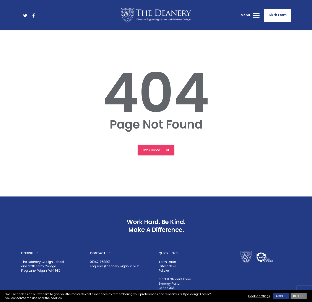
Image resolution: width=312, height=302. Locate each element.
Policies (164, 270)
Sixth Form (278, 15)
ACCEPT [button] (281, 296)
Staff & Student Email (175, 279)
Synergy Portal (169, 283)
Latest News (168, 266)
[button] (256, 15)
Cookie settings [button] (259, 296)
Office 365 (167, 288)
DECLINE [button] (298, 296)
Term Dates (168, 262)
